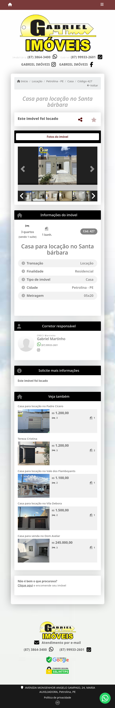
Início (22, 81)
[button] (24, 169)
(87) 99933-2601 (83, 57)
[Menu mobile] (10, 4)
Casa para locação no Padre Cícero (40, 406)
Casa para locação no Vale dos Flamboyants (46, 471)
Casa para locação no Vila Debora (40, 503)
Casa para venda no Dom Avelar (39, 536)
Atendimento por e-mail (57, 643)
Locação (37, 81)
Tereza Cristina (27, 438)
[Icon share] (39, 64)
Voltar (92, 85)
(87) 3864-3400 (39, 57)
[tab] (29, 136)
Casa (70, 81)
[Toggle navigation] (102, 4)
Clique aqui (25, 585)
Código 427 (84, 81)
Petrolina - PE (55, 81)
